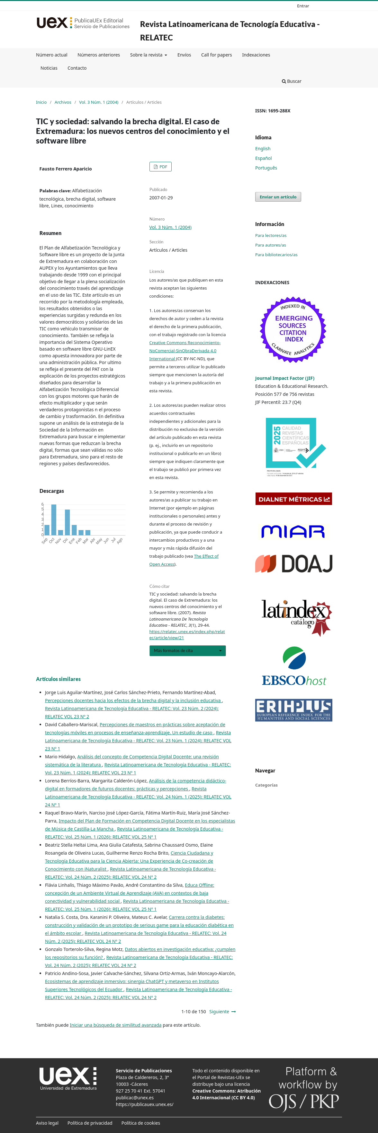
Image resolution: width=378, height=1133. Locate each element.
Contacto (77, 68)
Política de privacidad (90, 1123)
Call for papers (216, 55)
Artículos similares (58, 679)
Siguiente (219, 1011)
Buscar (292, 81)
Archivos (63, 102)
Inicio (41, 102)
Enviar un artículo (278, 197)
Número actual (52, 55)
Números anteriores (98, 55)
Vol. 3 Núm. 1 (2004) (98, 102)
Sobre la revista (147, 55)
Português (266, 168)
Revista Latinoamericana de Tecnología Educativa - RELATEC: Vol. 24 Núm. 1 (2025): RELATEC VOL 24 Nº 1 (138, 797)
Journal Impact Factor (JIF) (284, 378)
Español (263, 158)
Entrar (303, 6)
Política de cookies (141, 1123)
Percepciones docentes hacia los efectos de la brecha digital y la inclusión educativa (133, 700)
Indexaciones (256, 55)
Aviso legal (47, 1123)
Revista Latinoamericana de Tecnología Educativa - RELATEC (230, 30)
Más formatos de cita (173, 650)
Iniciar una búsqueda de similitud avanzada (115, 1025)
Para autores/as (270, 245)
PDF (162, 167)
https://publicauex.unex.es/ (145, 1104)
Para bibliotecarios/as (276, 254)
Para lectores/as (271, 235)
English (263, 148)
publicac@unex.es (135, 1097)
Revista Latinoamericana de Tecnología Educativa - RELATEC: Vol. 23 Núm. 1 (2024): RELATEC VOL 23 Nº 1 (138, 740)
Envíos (184, 55)
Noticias (49, 68)
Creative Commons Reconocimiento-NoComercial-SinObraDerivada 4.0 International (185, 351)
